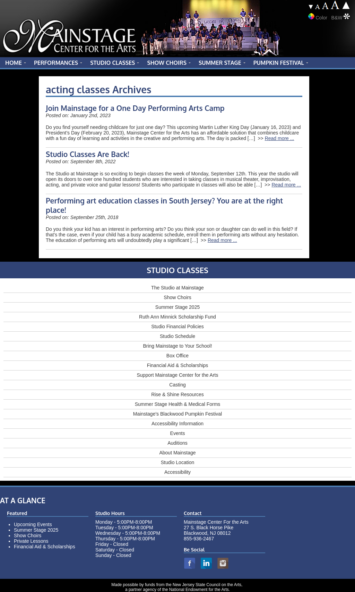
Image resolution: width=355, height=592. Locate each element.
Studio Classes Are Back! (87, 154)
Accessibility (177, 472)
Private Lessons (31, 541)
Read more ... (279, 138)
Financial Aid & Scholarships (177, 365)
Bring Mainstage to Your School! (177, 346)
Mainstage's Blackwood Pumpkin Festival (177, 414)
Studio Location (177, 462)
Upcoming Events (33, 524)
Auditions (177, 443)
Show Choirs (177, 297)
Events (177, 433)
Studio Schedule (177, 336)
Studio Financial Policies (177, 326)
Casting (177, 385)
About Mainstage (177, 452)
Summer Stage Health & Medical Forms (177, 404)
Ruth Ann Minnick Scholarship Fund (177, 317)
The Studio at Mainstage (177, 287)
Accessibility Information (177, 423)
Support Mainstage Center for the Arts (177, 375)
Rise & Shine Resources (177, 394)
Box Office (177, 355)
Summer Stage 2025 (177, 307)
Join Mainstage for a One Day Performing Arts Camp (135, 108)
